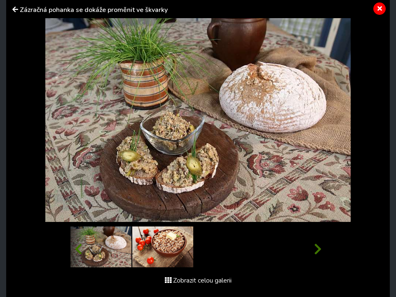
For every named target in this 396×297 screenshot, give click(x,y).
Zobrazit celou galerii (198, 280)
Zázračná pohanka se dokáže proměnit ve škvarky (94, 9)
